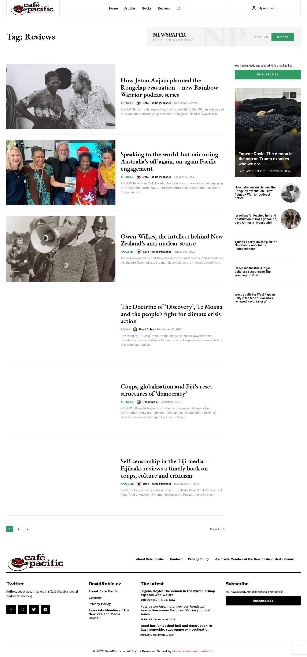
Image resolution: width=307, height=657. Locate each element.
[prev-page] (286, 95)
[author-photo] (139, 103)
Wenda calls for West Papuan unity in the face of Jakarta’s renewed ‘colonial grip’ (255, 298)
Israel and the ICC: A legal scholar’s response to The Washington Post (253, 271)
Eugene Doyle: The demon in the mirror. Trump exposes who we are (265, 158)
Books (125, 329)
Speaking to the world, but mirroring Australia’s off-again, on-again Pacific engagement (169, 161)
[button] (178, 8)
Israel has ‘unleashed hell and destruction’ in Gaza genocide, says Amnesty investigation (256, 219)
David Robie (146, 329)
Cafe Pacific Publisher (157, 102)
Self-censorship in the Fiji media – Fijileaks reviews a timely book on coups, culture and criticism (165, 468)
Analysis (127, 251)
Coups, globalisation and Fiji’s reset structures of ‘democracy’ (166, 390)
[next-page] (27, 529)
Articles (127, 102)
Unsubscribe (267, 74)
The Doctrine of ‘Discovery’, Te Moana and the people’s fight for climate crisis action (171, 314)
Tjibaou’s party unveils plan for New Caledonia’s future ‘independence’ (256, 245)
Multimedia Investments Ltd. (193, 651)
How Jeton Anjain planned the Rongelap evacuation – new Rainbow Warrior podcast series (169, 87)
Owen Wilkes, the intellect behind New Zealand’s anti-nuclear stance (172, 239)
